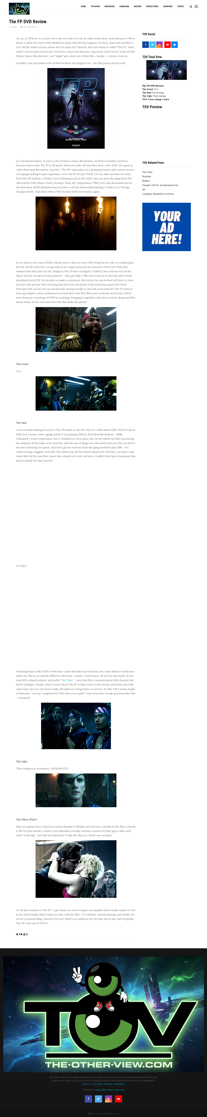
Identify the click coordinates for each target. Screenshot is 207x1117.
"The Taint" (67, 680)
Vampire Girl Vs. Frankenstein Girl (160, 185)
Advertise (98, 1083)
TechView (95, 6)
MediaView (109, 6)
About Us (87, 1083)
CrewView (167, 6)
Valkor (14, 27)
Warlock (146, 176)
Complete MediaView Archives (158, 193)
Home (83, 6)
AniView (137, 6)
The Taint (147, 172)
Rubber (146, 180)
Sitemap (108, 1083)
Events (180, 6)
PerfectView (152, 6)
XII (143, 189)
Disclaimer (119, 1083)
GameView (124, 6)
